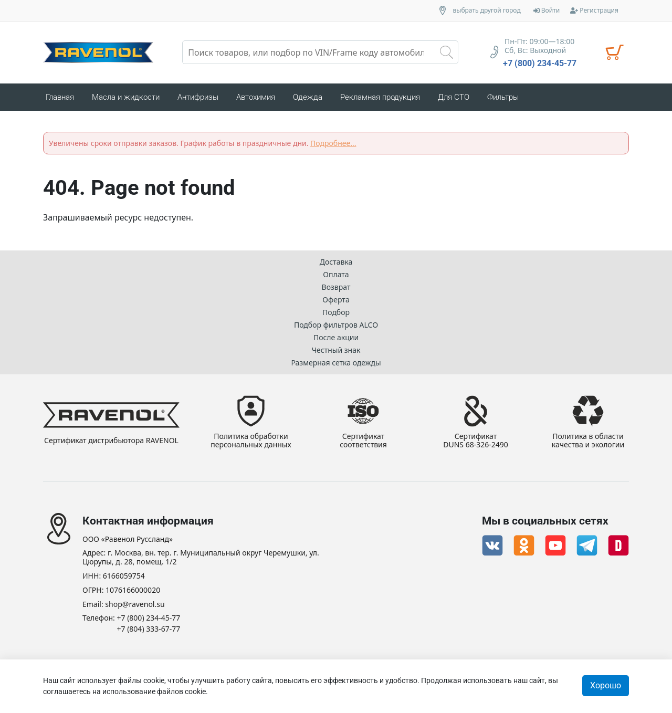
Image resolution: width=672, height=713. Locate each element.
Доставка (336, 262)
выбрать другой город (487, 10)
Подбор (336, 312)
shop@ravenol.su (134, 604)
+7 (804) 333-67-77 (149, 629)
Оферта (335, 300)
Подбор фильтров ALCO (336, 325)
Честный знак (336, 350)
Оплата (336, 274)
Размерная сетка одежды (336, 363)
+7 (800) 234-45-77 (539, 63)
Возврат (336, 287)
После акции (336, 337)
